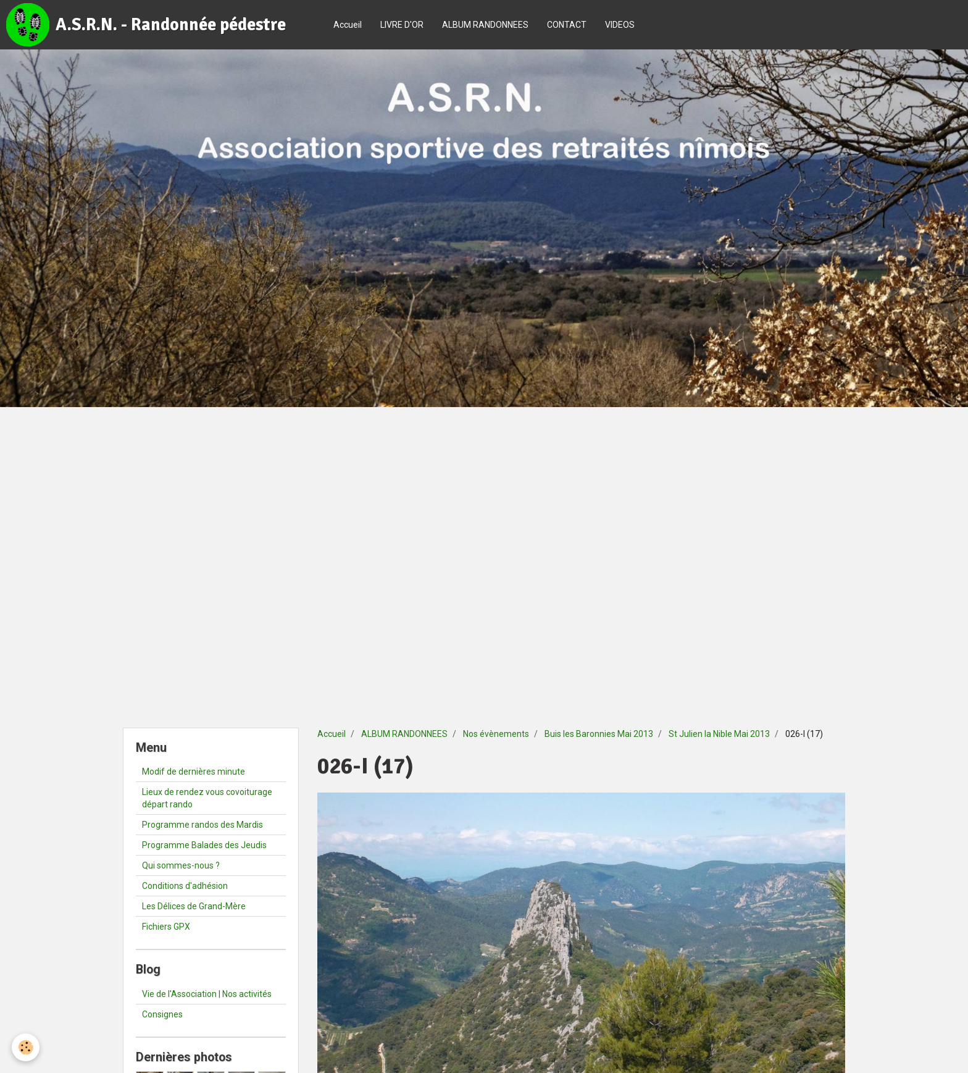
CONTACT (566, 25)
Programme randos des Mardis (202, 825)
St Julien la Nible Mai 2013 (719, 734)
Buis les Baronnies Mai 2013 (598, 734)
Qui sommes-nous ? (181, 865)
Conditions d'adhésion (185, 886)
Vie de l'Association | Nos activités (207, 994)
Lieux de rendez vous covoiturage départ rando (207, 798)
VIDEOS (620, 25)
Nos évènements (496, 734)
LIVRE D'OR (402, 25)
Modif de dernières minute (193, 771)
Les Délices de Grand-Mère (194, 906)
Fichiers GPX (166, 927)
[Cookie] (26, 1047)
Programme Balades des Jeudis (204, 845)
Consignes (162, 1014)
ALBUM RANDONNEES (485, 25)
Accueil (347, 25)
